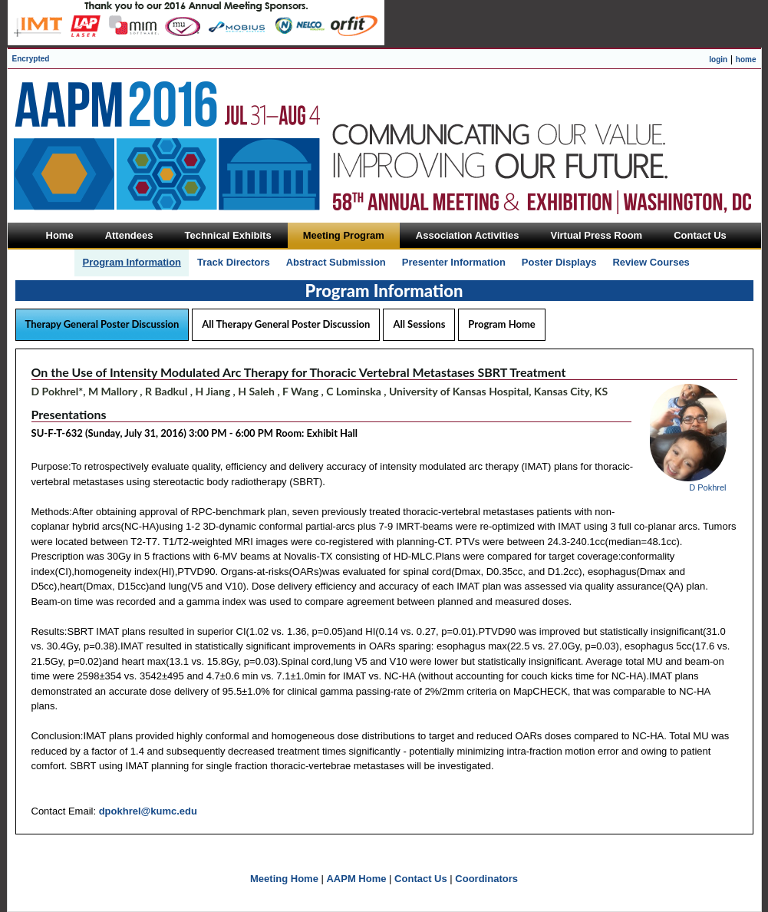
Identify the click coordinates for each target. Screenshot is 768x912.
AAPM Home (356, 878)
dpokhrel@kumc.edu (148, 811)
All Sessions (419, 324)
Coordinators (486, 878)
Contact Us (420, 878)
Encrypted (31, 59)
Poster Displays (559, 262)
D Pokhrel (707, 487)
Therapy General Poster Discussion (102, 324)
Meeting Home (284, 878)
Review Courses (650, 262)
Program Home (501, 324)
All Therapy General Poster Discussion (286, 324)
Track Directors (233, 262)
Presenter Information (454, 262)
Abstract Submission (336, 262)
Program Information (131, 262)
